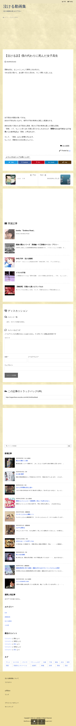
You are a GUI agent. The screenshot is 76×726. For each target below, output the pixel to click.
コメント (7, 337)
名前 (6, 357)
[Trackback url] (38, 397)
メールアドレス (33, 357)
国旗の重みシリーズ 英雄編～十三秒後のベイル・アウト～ (37, 244)
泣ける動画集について (12, 678)
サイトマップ (9, 707)
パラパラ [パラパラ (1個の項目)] (24, 662)
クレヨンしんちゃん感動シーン (25, 514)
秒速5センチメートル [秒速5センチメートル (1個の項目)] (20, 665)
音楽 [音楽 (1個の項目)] (66, 665)
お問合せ (7, 690)
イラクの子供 (20, 272)
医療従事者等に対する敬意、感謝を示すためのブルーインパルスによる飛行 (38, 568)
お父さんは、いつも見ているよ (25, 541)
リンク (7, 694)
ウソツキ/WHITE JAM (22, 581)
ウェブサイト (9, 365)
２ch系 (7, 625)
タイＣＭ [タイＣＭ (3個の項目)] (16, 662)
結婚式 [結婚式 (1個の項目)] (34, 665)
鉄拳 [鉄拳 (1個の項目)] (50, 665)
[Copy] (64, 162)
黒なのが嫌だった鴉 (22, 460)
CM (6, 613)
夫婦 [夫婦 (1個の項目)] (44, 662)
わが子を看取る (20, 528)
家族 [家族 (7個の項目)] (56, 662)
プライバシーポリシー (12, 703)
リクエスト (8, 638)
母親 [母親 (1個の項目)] (7, 665)
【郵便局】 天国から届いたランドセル (29, 286)
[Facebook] (24, 162)
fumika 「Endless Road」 (25, 230)
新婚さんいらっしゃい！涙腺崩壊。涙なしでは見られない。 (33, 501)
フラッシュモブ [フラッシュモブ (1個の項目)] (35, 662)
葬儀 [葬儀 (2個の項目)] (42, 665)
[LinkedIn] (51, 162)
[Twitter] (11, 162)
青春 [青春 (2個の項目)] (58, 665)
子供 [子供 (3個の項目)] (50, 662)
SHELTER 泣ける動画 (24, 258)
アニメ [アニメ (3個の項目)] (8, 662)
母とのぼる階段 (20, 554)
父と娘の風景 (20, 474)
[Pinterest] (37, 162)
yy (69, 150)
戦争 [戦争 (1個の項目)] (68, 662)
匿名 (15, 644)
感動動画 (7, 617)
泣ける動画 (15, 17)
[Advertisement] (38, 34)
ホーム (6, 17)
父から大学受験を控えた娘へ (24, 487)
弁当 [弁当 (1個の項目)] (62, 662)
